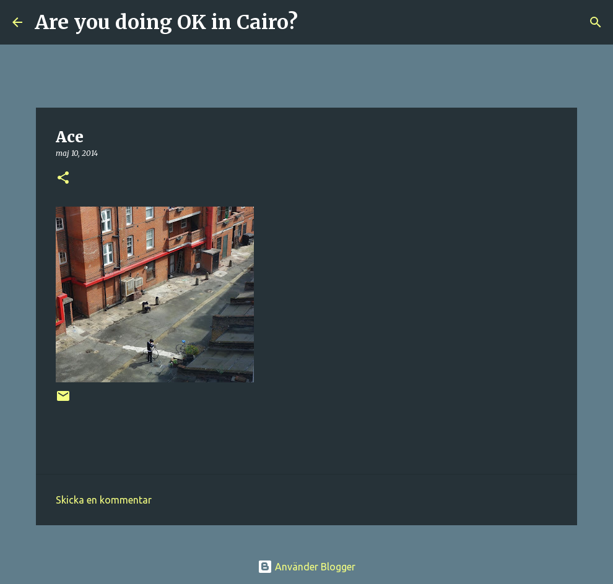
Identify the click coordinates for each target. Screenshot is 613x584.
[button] (63, 178)
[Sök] (315, 22)
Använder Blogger (306, 566)
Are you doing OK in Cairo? (166, 22)
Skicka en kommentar (104, 499)
